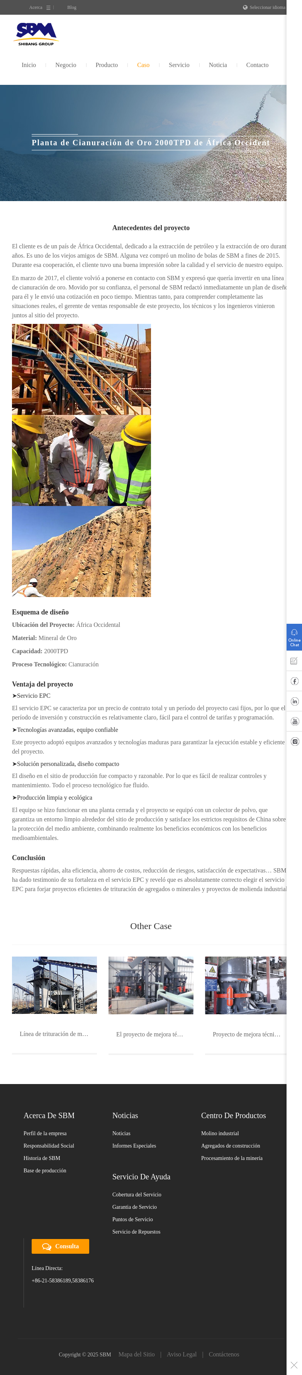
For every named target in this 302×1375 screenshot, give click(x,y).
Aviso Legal (182, 1354)
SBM (36, 34)
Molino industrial (220, 1133)
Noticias (121, 1133)
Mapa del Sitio (137, 1354)
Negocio (65, 65)
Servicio (179, 65)
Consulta (60, 1247)
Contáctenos (224, 1354)
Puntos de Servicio (132, 1219)
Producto (107, 65)
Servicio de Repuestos (136, 1232)
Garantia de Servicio (134, 1207)
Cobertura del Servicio (136, 1195)
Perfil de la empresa (45, 1133)
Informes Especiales (134, 1146)
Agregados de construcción (230, 1146)
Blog (71, 7)
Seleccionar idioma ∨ (266, 7)
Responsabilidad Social (49, 1146)
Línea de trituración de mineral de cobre (58, 1034)
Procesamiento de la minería (232, 1158)
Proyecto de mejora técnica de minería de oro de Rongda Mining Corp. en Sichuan (251, 1034)
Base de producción (45, 1171)
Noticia (218, 65)
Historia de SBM (42, 1158)
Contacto (257, 65)
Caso (143, 65)
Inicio (29, 65)
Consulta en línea (294, 635)
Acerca (35, 7)
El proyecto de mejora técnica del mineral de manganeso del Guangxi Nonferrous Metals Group (154, 1034)
